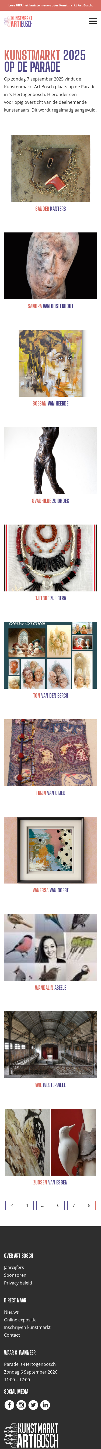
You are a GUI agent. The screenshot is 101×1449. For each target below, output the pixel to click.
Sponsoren (15, 1275)
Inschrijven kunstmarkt (27, 1327)
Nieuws (11, 1312)
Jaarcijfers (14, 1267)
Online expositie (20, 1320)
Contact (12, 1335)
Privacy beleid (18, 1283)
